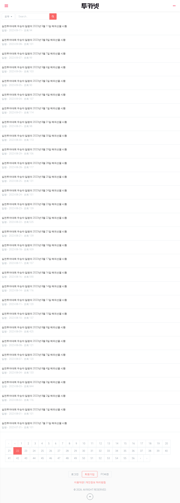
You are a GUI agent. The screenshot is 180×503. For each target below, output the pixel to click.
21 (9, 450)
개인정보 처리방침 (96, 482)
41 (9, 458)
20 (166, 443)
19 (158, 443)
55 (125, 458)
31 (92, 450)
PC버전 (105, 474)
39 (158, 450)
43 (25, 458)
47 (58, 458)
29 (75, 450)
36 (133, 450)
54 (116, 458)
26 (50, 450)
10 (83, 443)
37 (141, 450)
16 (133, 443)
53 (108, 458)
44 (34, 458)
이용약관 (79, 482)
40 (166, 450)
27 (58, 450)
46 (50, 458)
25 (42, 450)
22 (17, 450)
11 (92, 443)
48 (67, 458)
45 (42, 458)
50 (83, 458)
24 (34, 450)
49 (75, 458)
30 (83, 450)
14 (116, 443)
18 (150, 443)
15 (125, 443)
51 (92, 458)
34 (116, 450)
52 (100, 458)
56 (133, 458)
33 (108, 450)
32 (100, 450)
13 (108, 443)
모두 (8, 16)
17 (141, 443)
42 (17, 458)
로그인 (75, 474)
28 (67, 450)
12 (100, 443)
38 (149, 450)
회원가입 (90, 474)
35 (125, 450)
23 (25, 450)
